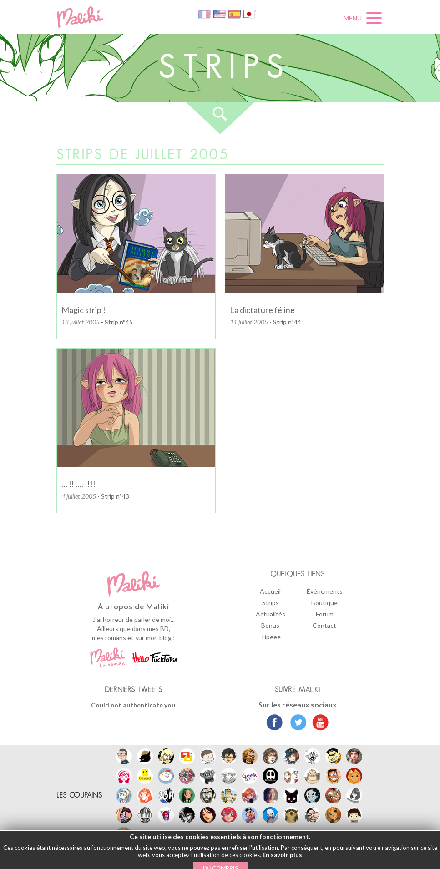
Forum (325, 614)
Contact (324, 625)
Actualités (270, 614)
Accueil (270, 591)
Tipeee (270, 637)
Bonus (270, 625)
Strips (270, 602)
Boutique (324, 602)
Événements (325, 591)
